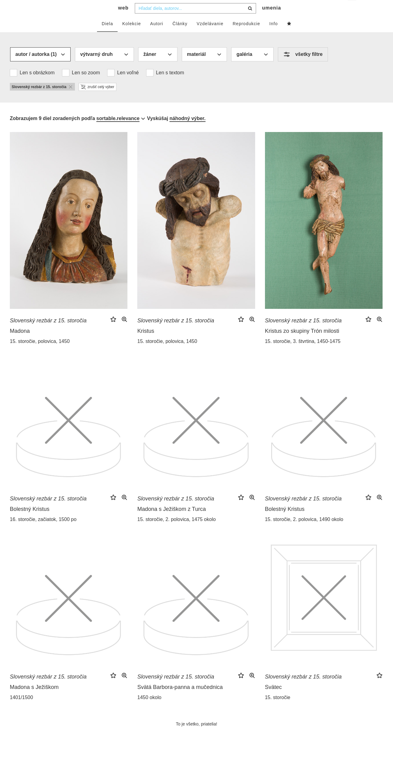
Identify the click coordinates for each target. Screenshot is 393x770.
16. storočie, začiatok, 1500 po (43, 531)
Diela (107, 35)
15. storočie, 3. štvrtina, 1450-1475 (302, 353)
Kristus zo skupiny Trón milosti (302, 343)
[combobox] (195, 20)
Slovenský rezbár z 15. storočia (48, 333)
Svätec (273, 699)
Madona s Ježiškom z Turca (171, 521)
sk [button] (352, 9)
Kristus (145, 343)
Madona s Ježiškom (34, 699)
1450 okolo (149, 709)
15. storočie (277, 709)
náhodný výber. (187, 130)
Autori (156, 35)
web (123, 20)
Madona (20, 343)
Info (273, 35)
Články (180, 35)
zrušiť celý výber (97, 99)
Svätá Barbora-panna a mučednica (180, 699)
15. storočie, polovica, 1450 (40, 353)
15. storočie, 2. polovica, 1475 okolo (176, 531)
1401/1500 (21, 709)
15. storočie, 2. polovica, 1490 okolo (304, 531)
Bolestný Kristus (29, 521)
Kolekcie (131, 35)
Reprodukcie (246, 35)
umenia (271, 20)
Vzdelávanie (209, 35)
